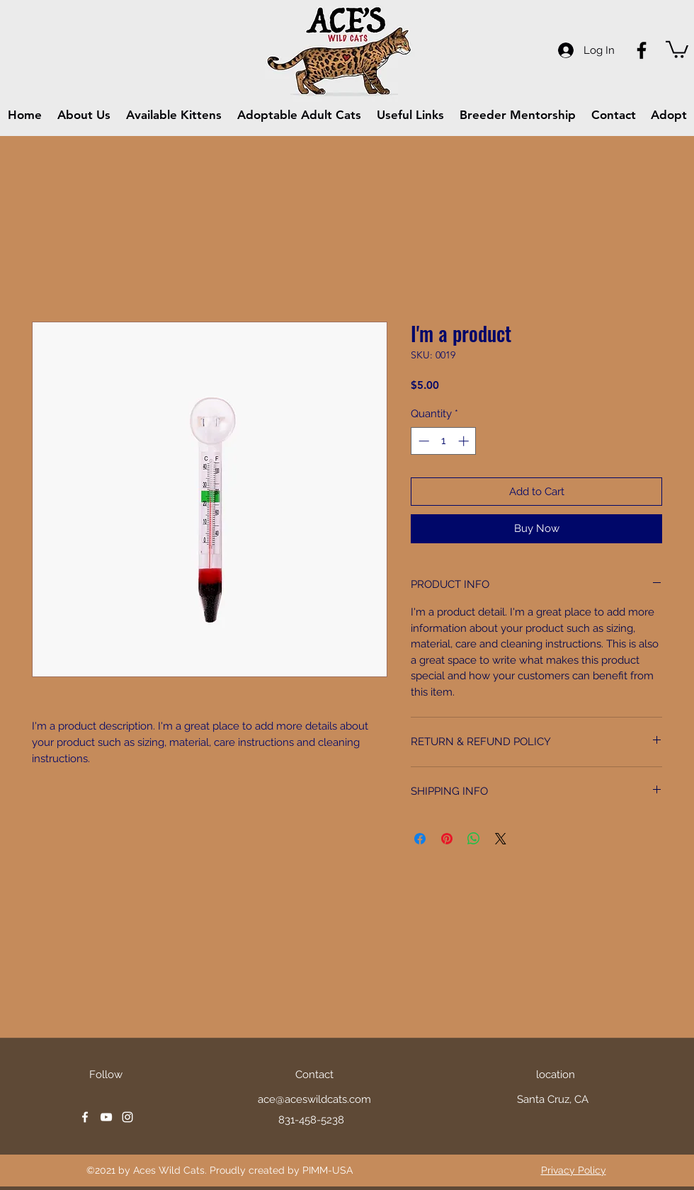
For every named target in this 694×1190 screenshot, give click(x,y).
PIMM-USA (327, 1170)
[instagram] (127, 1117)
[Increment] (464, 441)
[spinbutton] (443, 441)
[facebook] (85, 1117)
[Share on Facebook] (419, 838)
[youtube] (106, 1117)
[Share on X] (500, 838)
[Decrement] (422, 441)
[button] (677, 48)
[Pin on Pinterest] (446, 838)
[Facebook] (641, 50)
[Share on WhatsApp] (473, 838)
